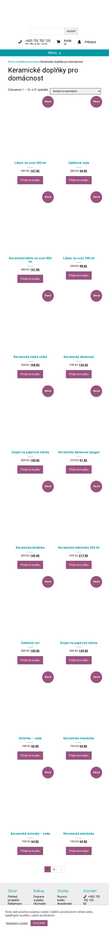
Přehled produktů (13, 901)
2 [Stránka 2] (54, 869)
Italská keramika (28, 61)
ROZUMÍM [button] (39, 923)
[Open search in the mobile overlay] (54, 31)
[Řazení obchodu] (75, 91)
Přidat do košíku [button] (30, 180)
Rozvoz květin (62, 901)
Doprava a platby (39, 901)
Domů (11, 61)
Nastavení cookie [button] (17, 923)
